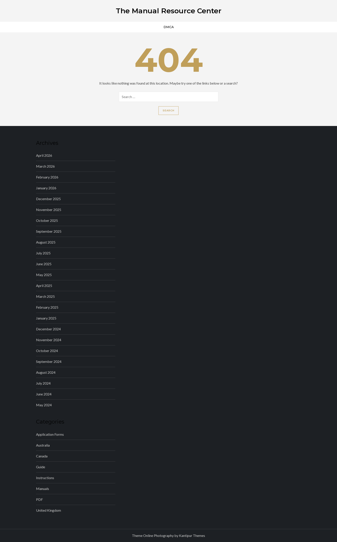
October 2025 (47, 220)
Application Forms (50, 434)
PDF (39, 499)
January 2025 (46, 318)
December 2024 (48, 329)
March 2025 (45, 296)
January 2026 (46, 188)
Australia (43, 445)
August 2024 (45, 372)
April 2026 (44, 155)
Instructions (45, 478)
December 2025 (48, 199)
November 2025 (48, 209)
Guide (40, 467)
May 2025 (44, 275)
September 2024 (48, 361)
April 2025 (44, 285)
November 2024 (48, 340)
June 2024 (43, 394)
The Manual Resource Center (168, 10)
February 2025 (47, 307)
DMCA (169, 27)
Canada (42, 456)
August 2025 (45, 242)
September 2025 (48, 231)
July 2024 (43, 383)
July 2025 (43, 253)
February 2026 (47, 177)
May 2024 (44, 405)
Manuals (42, 488)
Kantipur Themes (192, 535)
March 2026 (45, 166)
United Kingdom (48, 510)
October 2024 (47, 350)
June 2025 (43, 264)
